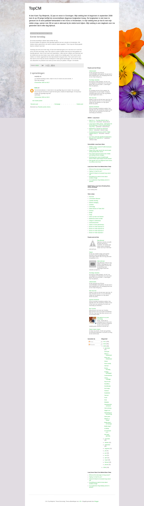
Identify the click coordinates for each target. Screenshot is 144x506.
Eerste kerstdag (107, 368)
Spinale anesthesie (94, 106)
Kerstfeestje (107, 386)
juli (105, 450)
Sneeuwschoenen (93, 222)
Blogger (97, 501)
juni (106, 453)
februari (107, 462)
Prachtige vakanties (94, 80)
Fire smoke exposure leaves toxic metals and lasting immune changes (99, 154)
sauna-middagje (107, 378)
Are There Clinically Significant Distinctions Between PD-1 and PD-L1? (100, 137)
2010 (104, 343)
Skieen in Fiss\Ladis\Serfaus (96, 224)
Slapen (91, 252)
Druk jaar (106, 351)
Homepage (57, 104)
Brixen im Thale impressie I (96, 232)
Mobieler (106, 402)
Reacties (92, 344)
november (107, 438)
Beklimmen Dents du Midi (95, 218)
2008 (104, 467)
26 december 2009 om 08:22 (41, 97)
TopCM (35, 8)
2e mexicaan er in (107, 431)
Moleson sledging (93, 202)
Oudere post (80, 104)
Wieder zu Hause (107, 419)
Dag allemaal (100, 240)
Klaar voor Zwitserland (108, 358)
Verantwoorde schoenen (108, 405)
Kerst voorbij (107, 363)
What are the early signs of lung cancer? (99, 169)
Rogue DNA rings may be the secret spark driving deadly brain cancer (100, 151)
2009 (104, 346)
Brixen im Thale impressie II (96, 230)
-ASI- (80, 501)
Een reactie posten (37, 100)
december (107, 348)
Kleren (106, 361)
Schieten (91, 204)
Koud (105, 397)
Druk (105, 400)
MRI (90, 89)
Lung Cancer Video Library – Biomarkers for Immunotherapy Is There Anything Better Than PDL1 (100, 125)
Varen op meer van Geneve (96, 216)
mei (106, 455)
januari (106, 464)
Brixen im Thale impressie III (96, 228)
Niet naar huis (92, 98)
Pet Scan (91, 196)
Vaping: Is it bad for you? (95, 171)
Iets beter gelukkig (107, 435)
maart (106, 460)
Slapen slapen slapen (94, 329)
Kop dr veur (107, 381)
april (106, 457)
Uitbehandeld (92, 71)
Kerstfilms (107, 384)
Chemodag (92, 206)
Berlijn (90, 212)
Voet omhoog (107, 408)
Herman (106, 365)
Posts (91, 341)
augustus (107, 448)
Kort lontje (107, 388)
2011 (104, 341)
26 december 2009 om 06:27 (41, 82)
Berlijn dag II (107, 426)
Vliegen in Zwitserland (95, 220)
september (107, 444)
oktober (107, 442)
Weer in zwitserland (108, 354)
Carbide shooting (93, 200)
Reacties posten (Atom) (44, 107)
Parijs (90, 214)
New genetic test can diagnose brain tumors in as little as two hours (100, 161)
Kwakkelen (107, 393)
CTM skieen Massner (94, 198)
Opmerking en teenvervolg (108, 413)
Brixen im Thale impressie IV (96, 226)
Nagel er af (107, 410)
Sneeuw (91, 210)
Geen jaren (107, 416)
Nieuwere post (34, 104)
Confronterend (108, 375)
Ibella (36, 88)
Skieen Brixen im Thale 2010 (96, 208)
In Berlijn (106, 428)
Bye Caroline (92, 308)
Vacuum (106, 395)
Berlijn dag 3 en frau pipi (108, 423)
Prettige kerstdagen (108, 372)
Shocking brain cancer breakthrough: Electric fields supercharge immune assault (100, 157)
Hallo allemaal (101, 261)
